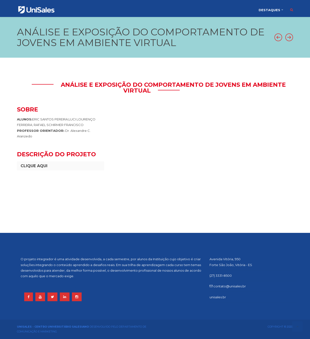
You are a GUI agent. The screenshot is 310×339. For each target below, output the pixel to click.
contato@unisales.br (227, 286)
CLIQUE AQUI (34, 166)
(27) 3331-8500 (220, 275)
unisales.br (217, 297)
